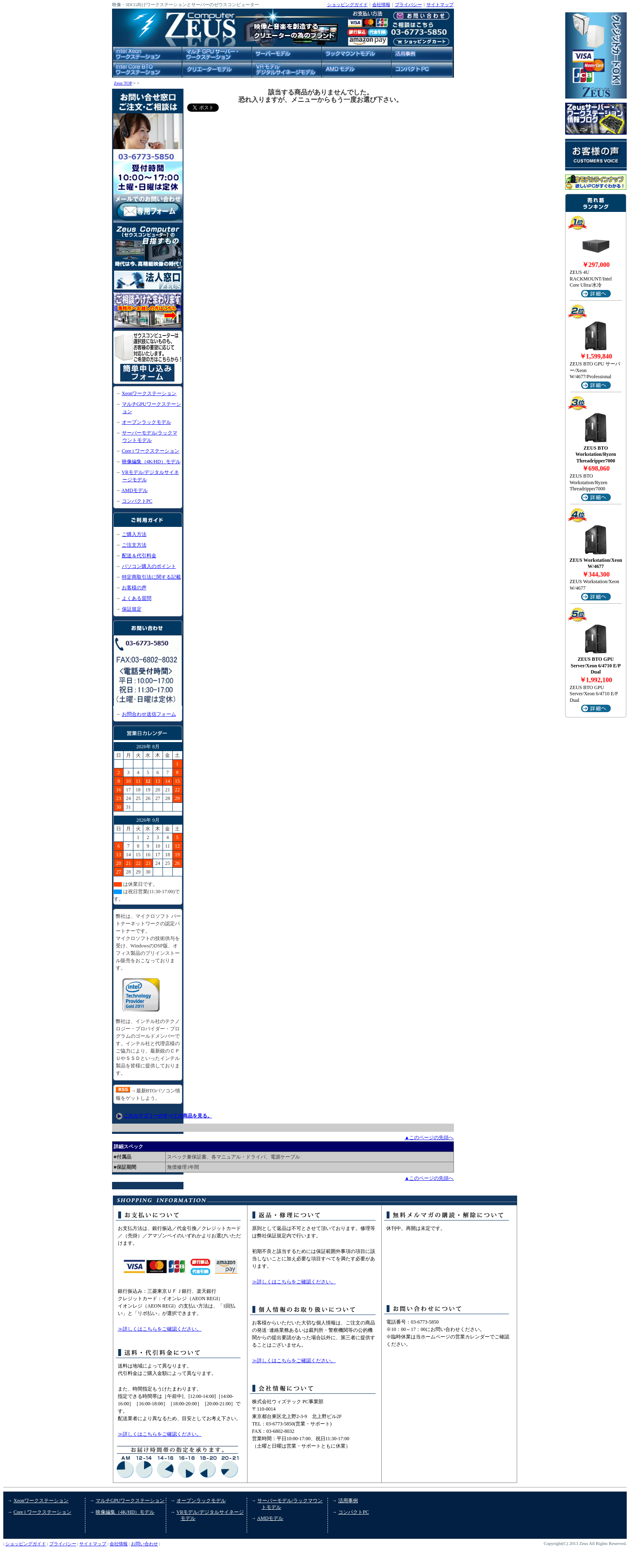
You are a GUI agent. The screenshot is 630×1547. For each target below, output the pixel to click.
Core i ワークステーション (151, 451)
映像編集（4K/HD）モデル (151, 461)
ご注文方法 (134, 545)
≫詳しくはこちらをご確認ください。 (160, 1329)
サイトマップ (440, 4)
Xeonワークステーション (149, 393)
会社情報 (381, 4)
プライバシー (408, 4)
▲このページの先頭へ (429, 1137)
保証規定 (132, 609)
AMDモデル (134, 490)
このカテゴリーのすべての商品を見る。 (168, 1116)
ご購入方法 (134, 534)
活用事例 (348, 1500)
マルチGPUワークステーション (130, 1500)
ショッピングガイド (347, 4)
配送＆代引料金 (139, 556)
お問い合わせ (144, 1543)
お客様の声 (134, 588)
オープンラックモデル (146, 422)
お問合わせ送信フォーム (149, 714)
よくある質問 (136, 598)
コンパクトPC (137, 501)
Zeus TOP (123, 82)
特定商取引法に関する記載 (151, 577)
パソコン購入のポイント (149, 566)
